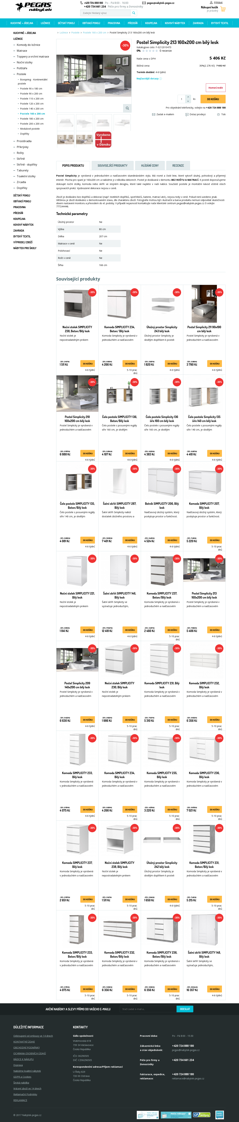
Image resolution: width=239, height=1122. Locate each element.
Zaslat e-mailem (163, 114)
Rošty (20, 153)
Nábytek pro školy (24, 248)
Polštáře (22, 68)
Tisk (221, 114)
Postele (21, 74)
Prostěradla (24, 141)
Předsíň (133, 23)
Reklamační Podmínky (25, 1094)
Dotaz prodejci (195, 114)
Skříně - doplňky (27, 164)
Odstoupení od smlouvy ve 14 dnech (33, 1035)
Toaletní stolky (26, 176)
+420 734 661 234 (183, 1060)
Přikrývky (22, 147)
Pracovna (114, 23)
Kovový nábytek (175, 23)
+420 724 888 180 (93, 3)
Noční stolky (24, 62)
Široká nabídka (21, 1082)
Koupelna (151, 23)
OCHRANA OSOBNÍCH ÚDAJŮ (29, 1053)
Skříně (21, 159)
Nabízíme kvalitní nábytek (27, 1071)
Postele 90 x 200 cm (31, 93)
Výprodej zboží (22, 242)
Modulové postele (30, 128)
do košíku (88, 363)
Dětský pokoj (66, 23)
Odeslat (185, 1009)
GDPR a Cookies (22, 1076)
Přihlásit (216, 2)
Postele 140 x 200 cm (32, 108)
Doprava (18, 1065)
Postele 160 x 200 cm (32, 113)
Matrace (22, 50)
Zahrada (198, 23)
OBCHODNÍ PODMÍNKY (26, 1047)
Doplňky (24, 133)
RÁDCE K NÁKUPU (23, 1059)
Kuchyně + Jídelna (22, 23)
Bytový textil (219, 23)
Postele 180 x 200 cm (32, 118)
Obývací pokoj (91, 23)
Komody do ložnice (28, 45)
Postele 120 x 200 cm (32, 103)
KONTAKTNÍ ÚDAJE (24, 1041)
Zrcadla (21, 182)
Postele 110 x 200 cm (32, 98)
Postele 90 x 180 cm (31, 88)
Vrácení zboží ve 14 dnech (27, 1088)
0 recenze (166, 50)
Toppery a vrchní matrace (33, 56)
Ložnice (45, 23)
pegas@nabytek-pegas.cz (160, 3)
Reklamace (20, 1100)
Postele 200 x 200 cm (32, 123)
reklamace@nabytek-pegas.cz (188, 1078)
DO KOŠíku (213, 99)
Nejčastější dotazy (149, 78)
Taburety (22, 170)
